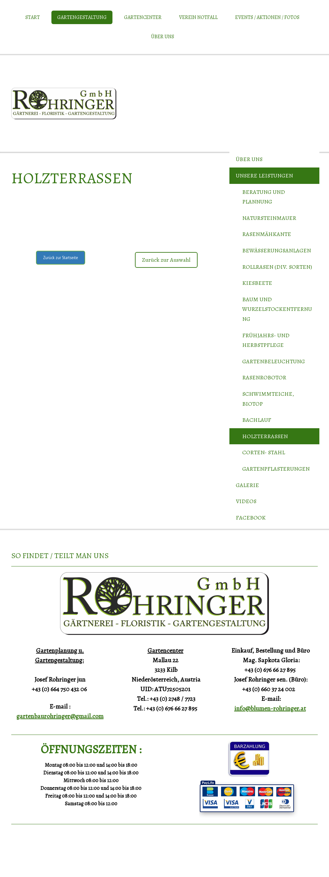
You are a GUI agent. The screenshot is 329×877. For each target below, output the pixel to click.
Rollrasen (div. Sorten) (277, 267)
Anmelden (310, 864)
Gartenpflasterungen (276, 469)
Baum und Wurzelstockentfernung (277, 309)
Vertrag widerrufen (108, 857)
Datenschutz (38, 857)
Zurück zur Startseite (60, 257)
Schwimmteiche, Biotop (268, 399)
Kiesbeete (257, 283)
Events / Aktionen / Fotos (267, 17)
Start (32, 17)
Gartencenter (143, 17)
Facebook (251, 517)
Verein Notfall (198, 17)
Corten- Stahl (263, 452)
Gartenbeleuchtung (273, 361)
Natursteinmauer (269, 218)
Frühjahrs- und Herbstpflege (265, 340)
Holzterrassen (265, 436)
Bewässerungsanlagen (276, 250)
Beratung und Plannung (263, 197)
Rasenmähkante (266, 234)
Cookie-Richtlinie (62, 857)
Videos (246, 501)
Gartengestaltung (82, 17)
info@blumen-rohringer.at (270, 708)
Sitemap (83, 857)
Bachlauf (256, 420)
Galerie (247, 485)
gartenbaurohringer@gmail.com (59, 716)
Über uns (162, 36)
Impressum (18, 857)
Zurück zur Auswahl (166, 260)
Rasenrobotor (264, 377)
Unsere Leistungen (264, 175)
